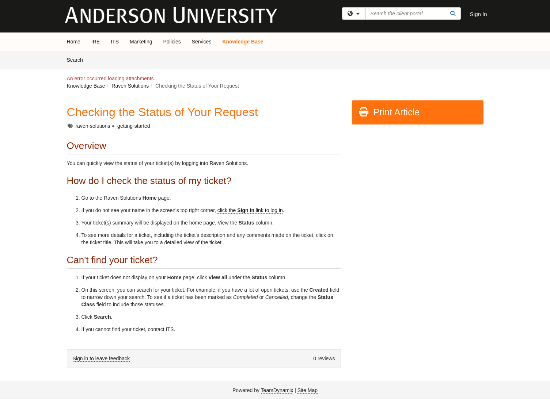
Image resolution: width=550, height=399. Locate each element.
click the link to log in (250, 210)
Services (202, 42)
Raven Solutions (130, 86)
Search (77, 59)
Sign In (478, 14)
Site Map (307, 390)
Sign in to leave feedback (101, 358)
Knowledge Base (242, 42)
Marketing (141, 42)
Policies (172, 42)
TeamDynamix (277, 390)
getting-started (133, 126)
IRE (95, 42)
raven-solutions (92, 126)
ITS (115, 42)
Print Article (389, 112)
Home (73, 42)
